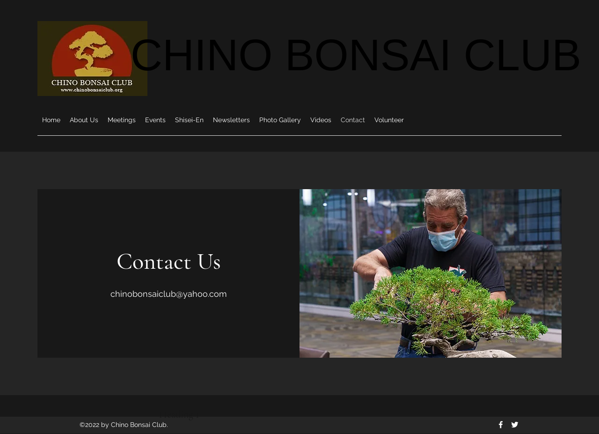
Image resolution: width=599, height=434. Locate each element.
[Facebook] (500, 424)
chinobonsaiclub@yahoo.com (168, 294)
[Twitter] (514, 424)
